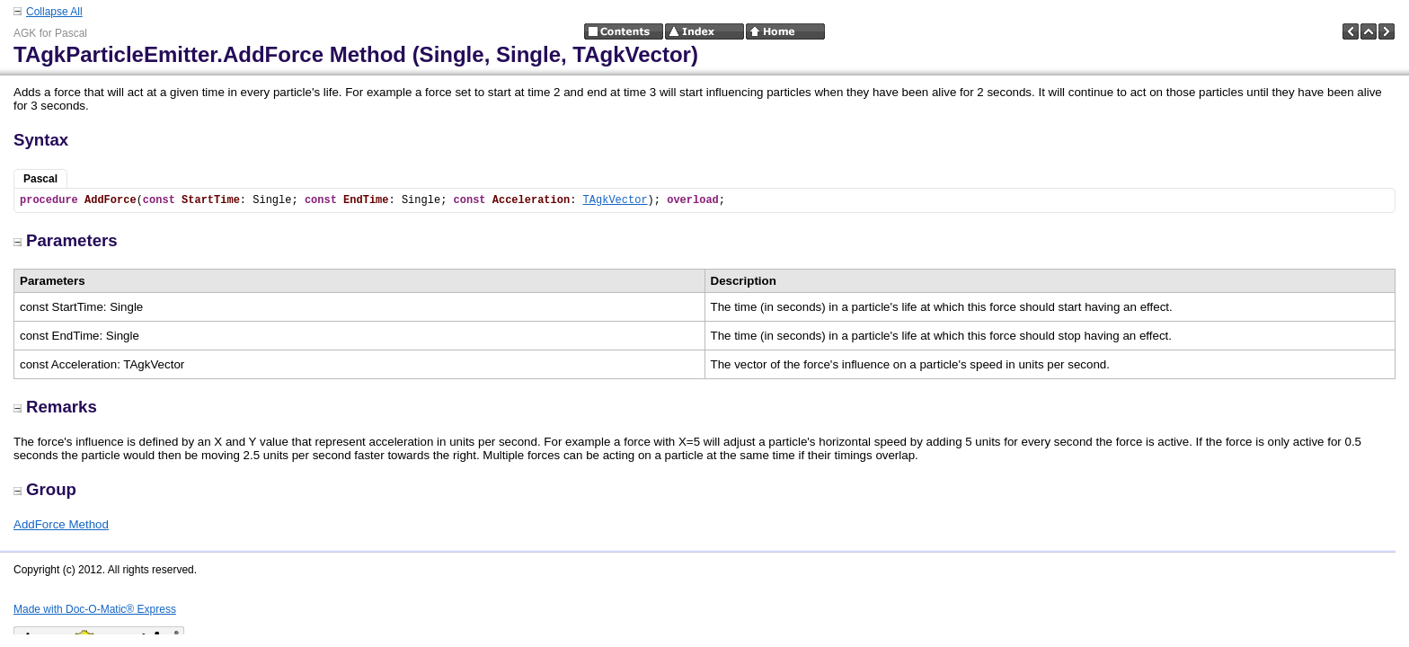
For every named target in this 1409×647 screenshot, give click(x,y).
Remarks (55, 406)
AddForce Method (61, 524)
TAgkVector (615, 200)
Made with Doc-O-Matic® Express (94, 609)
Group (44, 489)
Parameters (65, 240)
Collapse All (54, 11)
